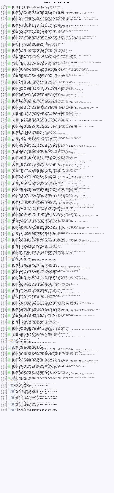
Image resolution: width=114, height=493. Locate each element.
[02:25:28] (4, 471)
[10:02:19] (4, 356)
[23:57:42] (4, 19)
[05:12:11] (4, 466)
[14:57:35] (4, 232)
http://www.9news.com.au (73, 85)
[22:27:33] (4, 59)
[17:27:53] (4, 179)
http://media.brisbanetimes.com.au (71, 34)
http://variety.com (81, 333)
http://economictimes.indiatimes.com (71, 121)
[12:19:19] (4, 309)
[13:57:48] (4, 265)
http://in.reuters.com (64, 37)
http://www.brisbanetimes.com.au (67, 18)
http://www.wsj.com (63, 21)
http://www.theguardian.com (83, 122)
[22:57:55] (4, 39)
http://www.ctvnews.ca (76, 212)
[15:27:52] (4, 222)
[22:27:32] (4, 62)
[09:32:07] (4, 379)
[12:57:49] (4, 286)
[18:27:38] (4, 146)
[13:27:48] (4, 266)
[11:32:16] (4, 327)
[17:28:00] (4, 168)
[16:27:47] (4, 198)
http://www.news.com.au (58, 51)
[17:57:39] (4, 159)
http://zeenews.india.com (72, 270)
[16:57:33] (4, 191)
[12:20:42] (4, 307)
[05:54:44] (4, 463)
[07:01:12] (4, 430)
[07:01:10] (4, 433)
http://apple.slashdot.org (64, 24)
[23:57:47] (4, 11)
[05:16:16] (4, 464)
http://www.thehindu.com (71, 340)
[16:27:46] (4, 199)
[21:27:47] (4, 92)
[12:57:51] (4, 283)
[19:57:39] (4, 116)
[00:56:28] (4, 476)
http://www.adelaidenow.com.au (66, 189)
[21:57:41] (4, 71)
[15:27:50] (4, 225)
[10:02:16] (4, 366)
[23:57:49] (4, 8)
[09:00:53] (4, 383)
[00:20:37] (4, 484)
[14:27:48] (4, 240)
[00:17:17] (4, 489)
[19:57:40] (4, 112)
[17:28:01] (4, 166)
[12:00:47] (4, 319)
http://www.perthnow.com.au (59, 260)
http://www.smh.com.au (87, 14)
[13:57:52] (4, 253)
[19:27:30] (4, 121)
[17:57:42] (4, 155)
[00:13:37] (4, 491)
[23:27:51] (4, 28)
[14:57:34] (4, 233)
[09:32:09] (4, 370)
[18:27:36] (4, 149)
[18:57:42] (4, 125)
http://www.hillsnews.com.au (72, 253)
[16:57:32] (4, 196)
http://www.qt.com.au (74, 299)
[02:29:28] (4, 470)
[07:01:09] (4, 440)
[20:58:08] (4, 102)
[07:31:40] (4, 420)
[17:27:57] (4, 172)
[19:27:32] (4, 118)
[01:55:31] (4, 474)
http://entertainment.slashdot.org (59, 75)
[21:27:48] (4, 88)
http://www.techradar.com (64, 25)
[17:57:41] (4, 156)
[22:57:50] (4, 48)
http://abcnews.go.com (62, 114)
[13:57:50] (4, 256)
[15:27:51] (4, 223)
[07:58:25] (4, 414)
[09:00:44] (4, 399)
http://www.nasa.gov (72, 178)
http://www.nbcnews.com (85, 45)
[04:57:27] (4, 469)
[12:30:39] (4, 295)
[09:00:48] (4, 392)
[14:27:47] (4, 242)
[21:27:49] (4, 86)
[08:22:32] (4, 412)
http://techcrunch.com (60, 49)
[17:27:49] (4, 185)
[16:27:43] (4, 203)
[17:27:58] (4, 171)
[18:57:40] (4, 128)
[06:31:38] (4, 441)
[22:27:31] (4, 64)
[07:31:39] (4, 423)
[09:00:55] (4, 380)
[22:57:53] (4, 42)
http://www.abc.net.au (86, 72)
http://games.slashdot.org (70, 235)
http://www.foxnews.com (73, 202)
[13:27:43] (4, 276)
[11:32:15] (4, 329)
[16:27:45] (4, 201)
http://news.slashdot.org (67, 66)
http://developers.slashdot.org (55, 124)
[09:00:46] (4, 394)
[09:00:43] (4, 404)
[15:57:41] (4, 210)
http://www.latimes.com (84, 86)
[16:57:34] (4, 188)
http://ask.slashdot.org (68, 176)
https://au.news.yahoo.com (62, 342)
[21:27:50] (4, 85)
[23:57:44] (4, 15)
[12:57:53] (4, 280)
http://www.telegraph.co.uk (90, 84)
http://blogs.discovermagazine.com (71, 78)
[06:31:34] (4, 450)
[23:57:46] (4, 12)
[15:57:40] (4, 212)
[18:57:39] (4, 129)
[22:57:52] (4, 44)
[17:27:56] (4, 173)
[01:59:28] (4, 473)
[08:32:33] (4, 407)
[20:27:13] (4, 104)
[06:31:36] (4, 444)
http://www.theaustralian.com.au (78, 35)
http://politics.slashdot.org (65, 228)
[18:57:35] (4, 136)
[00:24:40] (4, 483)
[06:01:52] (4, 456)
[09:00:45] (4, 396)
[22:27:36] (4, 55)
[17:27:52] (4, 181)
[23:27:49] (4, 32)
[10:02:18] (4, 357)
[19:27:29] (4, 122)
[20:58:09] (4, 96)
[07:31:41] (4, 419)
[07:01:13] (4, 429)
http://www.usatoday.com (66, 104)
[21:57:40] (4, 72)
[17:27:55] (4, 176)
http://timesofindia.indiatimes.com (66, 149)
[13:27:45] (4, 270)
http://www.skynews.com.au (70, 105)
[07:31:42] (4, 417)
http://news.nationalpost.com (90, 289)
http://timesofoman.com (81, 213)
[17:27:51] (4, 182)
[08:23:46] (4, 409)
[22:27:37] (4, 54)
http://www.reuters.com (76, 44)
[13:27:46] (4, 269)
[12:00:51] (4, 312)
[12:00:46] (4, 320)
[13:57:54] (4, 250)
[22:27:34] (4, 58)
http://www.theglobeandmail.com (81, 225)
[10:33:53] (4, 349)
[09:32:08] (4, 372)
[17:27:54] (4, 178)
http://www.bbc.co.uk (54, 7)
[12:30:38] (4, 297)
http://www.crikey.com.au (71, 373)
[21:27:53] (4, 81)
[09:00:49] (4, 390)
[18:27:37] (4, 148)
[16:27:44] (4, 202)
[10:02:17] (4, 359)
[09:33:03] (4, 367)
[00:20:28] (4, 486)
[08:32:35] (4, 406)
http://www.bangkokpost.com (76, 273)
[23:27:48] (4, 38)
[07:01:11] (4, 431)
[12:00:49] (4, 316)
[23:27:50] (4, 29)
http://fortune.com (64, 31)
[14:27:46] (4, 243)
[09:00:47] (4, 393)
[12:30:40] (4, 293)
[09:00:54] (4, 382)
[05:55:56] (4, 457)
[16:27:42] (4, 208)
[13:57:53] (4, 252)
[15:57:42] (4, 209)
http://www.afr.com (75, 360)
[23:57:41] (4, 21)
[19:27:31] (4, 119)
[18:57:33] (4, 143)
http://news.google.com (87, 363)
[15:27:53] (4, 220)
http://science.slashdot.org (72, 48)
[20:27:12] (4, 109)
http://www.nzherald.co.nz (83, 129)
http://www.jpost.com (95, 74)
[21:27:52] (4, 82)
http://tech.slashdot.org (47, 99)
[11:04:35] (4, 337)
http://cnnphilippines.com (70, 243)
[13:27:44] (4, 272)
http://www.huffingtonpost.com (63, 343)
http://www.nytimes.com (76, 223)
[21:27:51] (4, 84)
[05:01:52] (4, 467)
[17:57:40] (4, 158)
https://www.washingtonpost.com (76, 15)
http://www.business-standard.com (85, 451)
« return (3, 5)
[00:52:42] (4, 477)
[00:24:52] (4, 480)
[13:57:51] (4, 255)
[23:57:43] (4, 18)
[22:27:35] (4, 57)
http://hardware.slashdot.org (72, 215)
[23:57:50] (4, 7)
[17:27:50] (4, 183)
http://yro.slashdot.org (69, 152)
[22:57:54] (4, 41)
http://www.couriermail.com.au (65, 376)
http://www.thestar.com (76, 106)
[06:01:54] (4, 454)
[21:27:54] (4, 79)
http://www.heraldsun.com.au (63, 59)
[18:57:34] (4, 138)
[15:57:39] (4, 213)
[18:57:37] (4, 133)
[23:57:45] (4, 14)
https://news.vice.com (84, 65)
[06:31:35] (4, 446)
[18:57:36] (4, 135)
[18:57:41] (4, 126)
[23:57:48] (4, 9)
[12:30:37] (4, 299)
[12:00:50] (4, 313)
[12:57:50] (4, 285)
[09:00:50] (4, 389)
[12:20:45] (4, 306)
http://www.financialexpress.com (85, 424)
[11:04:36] (4, 336)
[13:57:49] (4, 259)
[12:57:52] (4, 282)
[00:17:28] (4, 487)
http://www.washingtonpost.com (74, 108)
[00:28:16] (4, 479)
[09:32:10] (4, 369)
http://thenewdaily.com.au (72, 252)
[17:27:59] (4, 169)
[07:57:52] (4, 416)
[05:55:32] (4, 460)
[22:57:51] (4, 45)
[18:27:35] (4, 151)
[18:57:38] (4, 132)
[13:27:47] (4, 268)
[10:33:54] (4, 347)
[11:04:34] (4, 339)
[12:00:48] (4, 317)
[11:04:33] (4, 340)
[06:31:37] (4, 443)
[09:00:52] (4, 384)
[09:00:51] (4, 386)
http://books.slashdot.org (74, 132)
